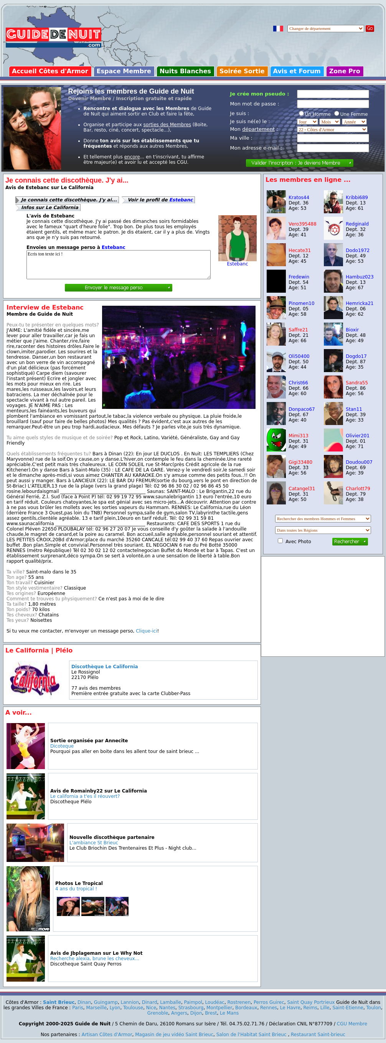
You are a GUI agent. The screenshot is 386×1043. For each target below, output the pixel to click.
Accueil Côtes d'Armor (50, 71)
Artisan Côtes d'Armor (107, 1034)
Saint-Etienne (347, 1007)
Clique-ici (146, 631)
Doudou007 (359, 462)
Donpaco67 (302, 409)
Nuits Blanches (185, 71)
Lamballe (170, 1002)
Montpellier (219, 1007)
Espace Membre (124, 71)
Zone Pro (344, 71)
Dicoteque (62, 746)
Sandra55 (357, 383)
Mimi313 (298, 435)
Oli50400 (299, 356)
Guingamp (106, 1002)
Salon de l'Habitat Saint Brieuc (251, 1034)
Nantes (167, 1007)
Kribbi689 (357, 197)
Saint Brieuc (58, 1002)
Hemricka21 (359, 303)
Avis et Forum (297, 71)
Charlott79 (358, 488)
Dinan (84, 1002)
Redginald (357, 224)
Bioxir (352, 330)
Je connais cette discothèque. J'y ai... (69, 200)
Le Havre (290, 1007)
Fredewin (299, 277)
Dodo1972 (358, 250)
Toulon (373, 1007)
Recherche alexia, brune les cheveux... (94, 958)
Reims (310, 1007)
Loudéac (214, 1002)
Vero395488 (302, 224)
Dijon (196, 1013)
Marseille (96, 1007)
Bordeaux (246, 1007)
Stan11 (354, 409)
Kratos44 (299, 197)
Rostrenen (239, 1002)
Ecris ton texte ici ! (118, 264)
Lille (325, 1007)
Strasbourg (191, 1007)
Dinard (149, 1002)
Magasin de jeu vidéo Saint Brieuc (174, 1034)
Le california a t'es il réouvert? (85, 796)
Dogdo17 (356, 356)
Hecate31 (300, 250)
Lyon (115, 1007)
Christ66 (298, 383)
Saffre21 (298, 330)
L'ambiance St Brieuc (93, 842)
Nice (151, 1007)
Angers (179, 1013)
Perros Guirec (269, 1002)
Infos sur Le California (49, 207)
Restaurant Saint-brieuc (318, 1034)
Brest (211, 1013)
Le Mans (229, 1013)
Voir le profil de (160, 200)
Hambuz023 (360, 277)
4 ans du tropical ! (76, 888)
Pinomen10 (301, 303)
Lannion (129, 1002)
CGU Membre (352, 1024)
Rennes (268, 1007)
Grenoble (157, 1013)
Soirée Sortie (242, 71)
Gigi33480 (300, 462)
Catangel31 (302, 488)
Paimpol (193, 1002)
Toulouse (133, 1007)
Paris (77, 1007)
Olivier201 (358, 435)
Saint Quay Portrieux (311, 1002)
